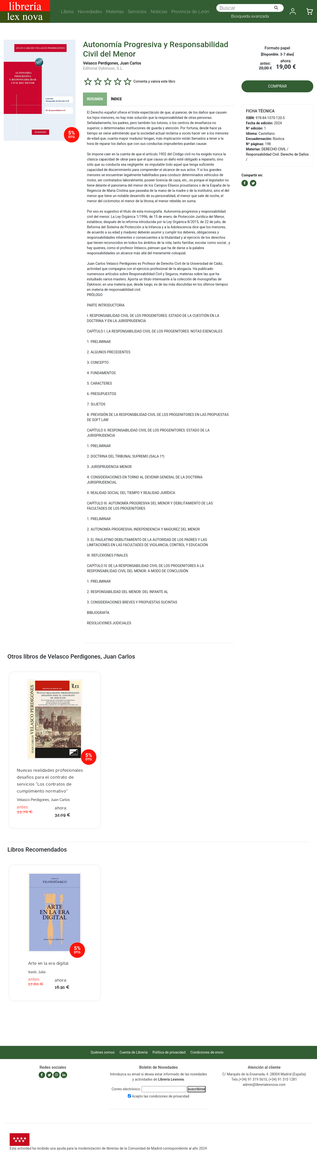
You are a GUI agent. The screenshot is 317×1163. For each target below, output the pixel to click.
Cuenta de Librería (134, 1052)
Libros (67, 11)
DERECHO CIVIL (274, 149)
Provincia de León (190, 11)
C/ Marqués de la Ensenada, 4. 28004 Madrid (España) (264, 1074)
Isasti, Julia (37, 972)
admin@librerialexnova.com (264, 1085)
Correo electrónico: (126, 1089)
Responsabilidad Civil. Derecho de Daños (277, 154)
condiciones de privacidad (169, 1096)
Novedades (90, 11)
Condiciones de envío (206, 1052)
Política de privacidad (169, 1052)
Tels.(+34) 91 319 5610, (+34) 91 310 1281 (264, 1079)
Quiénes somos (103, 1052)
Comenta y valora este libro (154, 81)
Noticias (159, 11)
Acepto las (160, 1096)
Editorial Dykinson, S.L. (103, 68)
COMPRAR (277, 86)
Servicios (137, 11)
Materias (115, 11)
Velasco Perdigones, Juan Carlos (112, 63)
